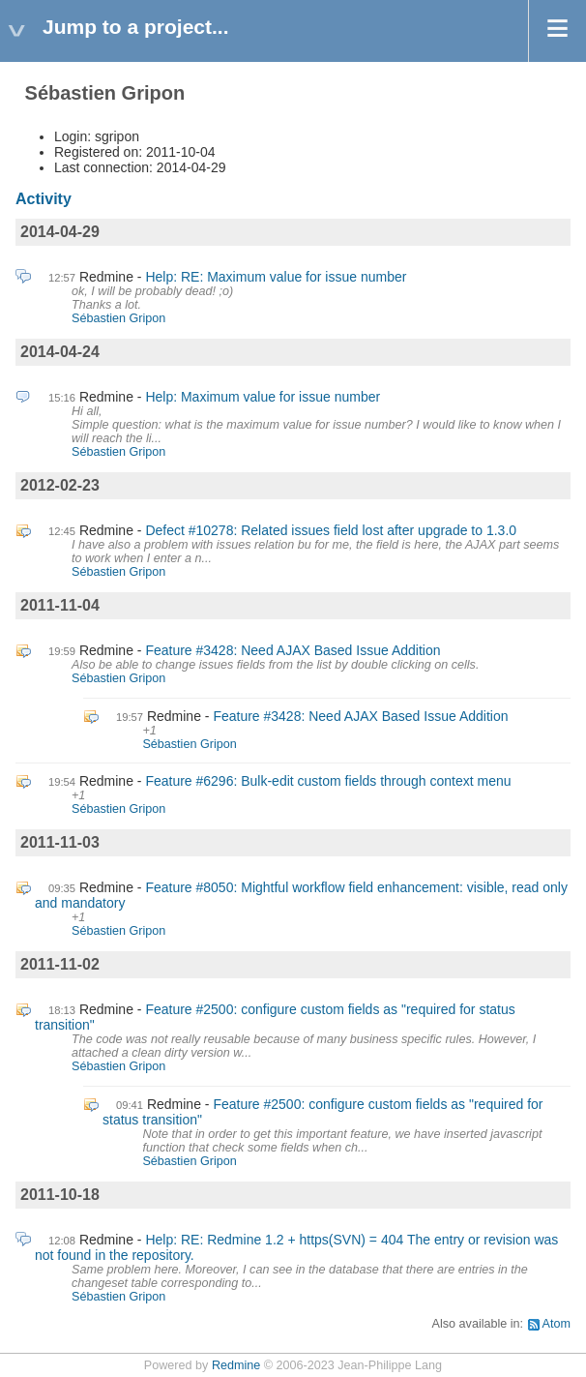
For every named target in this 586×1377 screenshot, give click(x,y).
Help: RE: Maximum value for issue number (275, 276)
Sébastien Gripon (118, 318)
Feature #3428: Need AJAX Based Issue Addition (292, 650)
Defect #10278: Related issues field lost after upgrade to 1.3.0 (330, 530)
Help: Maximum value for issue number (262, 396)
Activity (43, 199)
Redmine (236, 1365)
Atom (556, 1324)
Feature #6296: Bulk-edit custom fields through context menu (328, 781)
